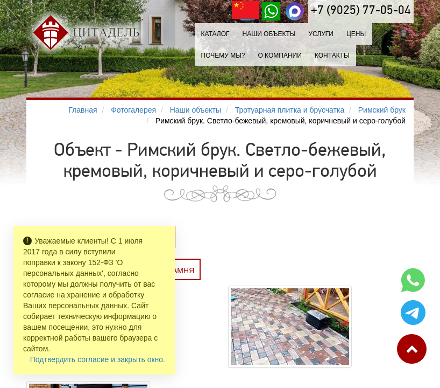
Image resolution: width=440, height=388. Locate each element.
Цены (356, 34)
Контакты (332, 55)
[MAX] (295, 11)
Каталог (215, 34)
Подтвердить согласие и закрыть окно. (97, 359)
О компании (279, 55)
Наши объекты (268, 34)
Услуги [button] (320, 34)
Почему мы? (223, 55)
